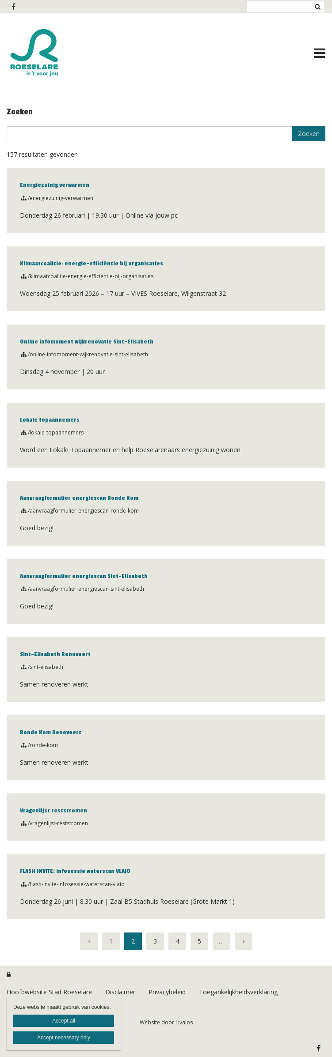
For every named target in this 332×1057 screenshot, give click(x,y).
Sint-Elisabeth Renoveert (55, 654)
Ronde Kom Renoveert (50, 732)
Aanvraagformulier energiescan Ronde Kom (79, 498)
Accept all (63, 1021)
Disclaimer (120, 992)
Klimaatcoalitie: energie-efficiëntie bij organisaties (91, 263)
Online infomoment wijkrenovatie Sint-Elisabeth (86, 341)
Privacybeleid (167, 992)
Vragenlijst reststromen (53, 810)
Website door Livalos (166, 1022)
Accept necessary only (63, 1037)
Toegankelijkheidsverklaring (238, 992)
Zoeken (317, 6)
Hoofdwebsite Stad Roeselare (49, 992)
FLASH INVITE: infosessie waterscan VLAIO (75, 871)
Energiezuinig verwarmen (54, 185)
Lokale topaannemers (50, 419)
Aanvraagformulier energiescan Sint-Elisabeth (84, 576)
